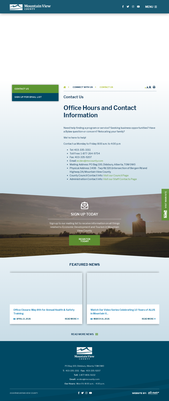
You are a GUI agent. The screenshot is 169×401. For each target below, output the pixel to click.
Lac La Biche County (30, 7)
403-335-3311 (71, 370)
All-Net (145, 393)
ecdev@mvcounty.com (90, 160)
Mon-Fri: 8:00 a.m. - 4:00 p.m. (84, 383)
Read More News (84, 334)
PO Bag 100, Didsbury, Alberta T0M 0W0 (84, 366)
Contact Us (106, 87)
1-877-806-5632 (84, 375)
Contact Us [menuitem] (21, 89)
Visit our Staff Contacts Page (120, 179)
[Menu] (151, 7)
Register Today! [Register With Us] (84, 240)
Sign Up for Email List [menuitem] (28, 97)
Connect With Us (83, 87)
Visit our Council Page (116, 175)
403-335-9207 (90, 370)
